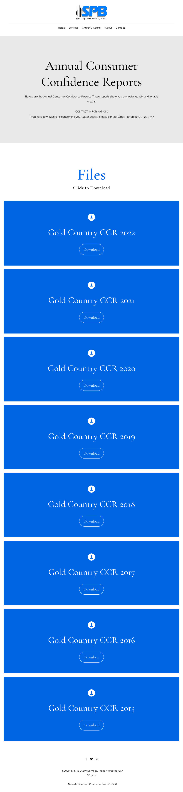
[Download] (91, 249)
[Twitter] (91, 759)
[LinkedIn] (97, 759)
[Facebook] (86, 759)
